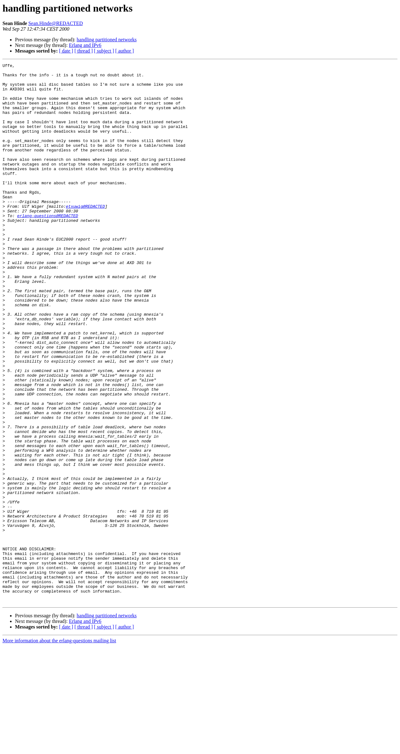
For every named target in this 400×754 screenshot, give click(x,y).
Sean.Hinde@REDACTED (55, 23)
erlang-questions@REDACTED (47, 246)
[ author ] (124, 50)
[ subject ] (104, 50)
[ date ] (66, 50)
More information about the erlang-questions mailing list (59, 748)
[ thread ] (83, 50)
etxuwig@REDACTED (85, 235)
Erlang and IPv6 (85, 45)
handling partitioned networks (107, 39)
